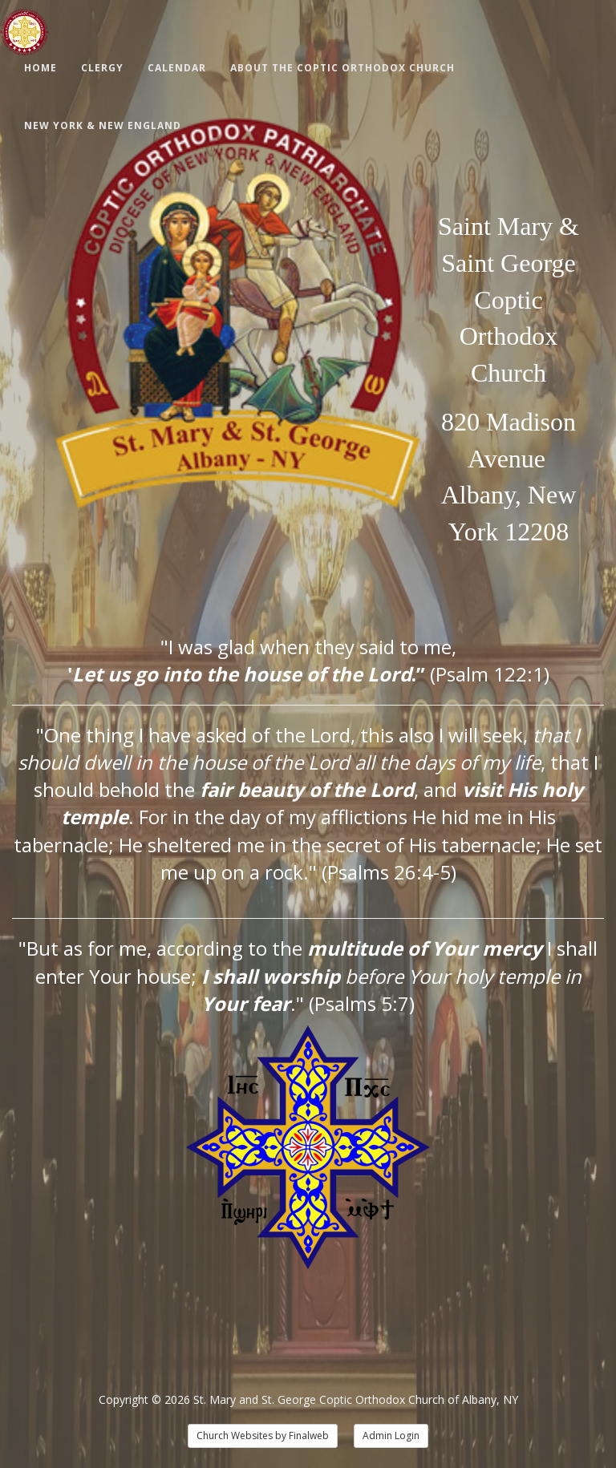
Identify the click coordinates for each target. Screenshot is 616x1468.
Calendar (177, 68)
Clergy (102, 68)
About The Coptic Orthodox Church (342, 68)
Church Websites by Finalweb (263, 1435)
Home (40, 68)
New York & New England (102, 125)
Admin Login (391, 1435)
